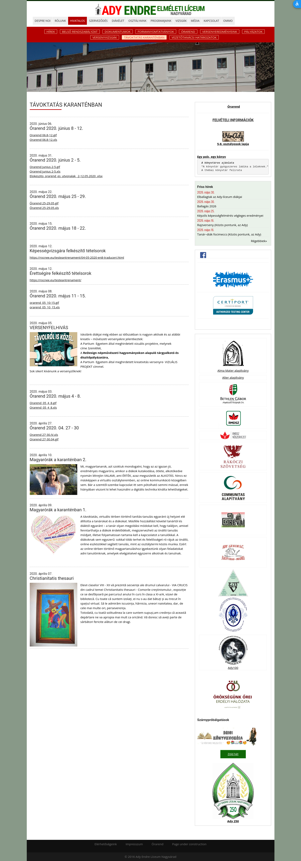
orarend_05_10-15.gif (44, 303)
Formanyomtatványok (156, 32)
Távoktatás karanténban (144, 37)
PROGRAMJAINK (161, 21)
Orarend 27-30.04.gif (44, 439)
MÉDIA (195, 21)
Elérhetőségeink (105, 844)
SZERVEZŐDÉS (98, 21)
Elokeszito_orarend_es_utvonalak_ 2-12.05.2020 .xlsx (66, 176)
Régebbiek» (259, 241)
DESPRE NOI (43, 21)
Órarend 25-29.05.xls (44, 208)
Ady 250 (233, 821)
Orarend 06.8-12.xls (43, 140)
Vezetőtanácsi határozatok (194, 37)
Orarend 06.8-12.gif (43, 135)
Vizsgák (181, 21)
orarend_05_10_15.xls (45, 307)
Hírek (51, 32)
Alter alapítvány (233, 377)
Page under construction (189, 844)
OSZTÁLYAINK (137, 21)
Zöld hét (233, 754)
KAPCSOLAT (211, 21)
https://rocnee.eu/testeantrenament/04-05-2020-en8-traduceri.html (77, 257)
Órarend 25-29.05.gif (44, 203)
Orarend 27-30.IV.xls (44, 435)
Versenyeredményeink (219, 32)
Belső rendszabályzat (79, 32)
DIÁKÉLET (118, 21)
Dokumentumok (117, 32)
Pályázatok (253, 32)
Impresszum (134, 844)
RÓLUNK (60, 21)
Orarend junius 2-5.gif (45, 167)
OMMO (228, 21)
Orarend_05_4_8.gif (43, 403)
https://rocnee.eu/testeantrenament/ (55, 280)
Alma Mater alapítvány (233, 370)
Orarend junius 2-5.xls (45, 171)
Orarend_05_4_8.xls (43, 407)
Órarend (188, 32)
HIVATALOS (77, 21)
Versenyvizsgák (104, 37)
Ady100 (233, 668)
